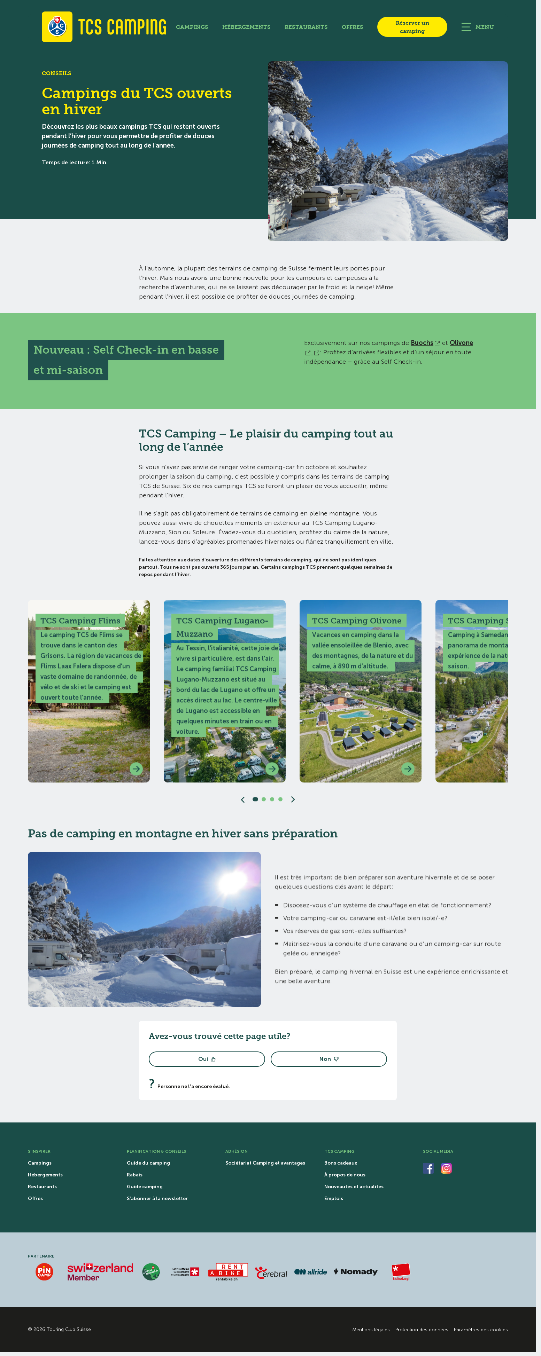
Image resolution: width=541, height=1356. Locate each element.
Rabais (134, 1175)
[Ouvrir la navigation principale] (477, 27)
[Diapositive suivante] (293, 803)
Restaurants (306, 26)
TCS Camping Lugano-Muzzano (222, 631)
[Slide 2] (264, 803)
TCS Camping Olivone (357, 624)
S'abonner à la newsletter (157, 1198)
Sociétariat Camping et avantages (265, 1163)
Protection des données (421, 1329)
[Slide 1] (255, 803)
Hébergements (246, 26)
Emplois (333, 1198)
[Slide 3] (272, 803)
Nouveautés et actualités (354, 1187)
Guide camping (145, 1187)
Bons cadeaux (340, 1163)
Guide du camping (148, 1163)
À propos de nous (344, 1175)
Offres (352, 26)
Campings (192, 26)
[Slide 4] (280, 803)
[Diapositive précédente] (243, 803)
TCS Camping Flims (80, 624)
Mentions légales (371, 1329)
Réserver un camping (412, 26)
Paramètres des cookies (481, 1329)
